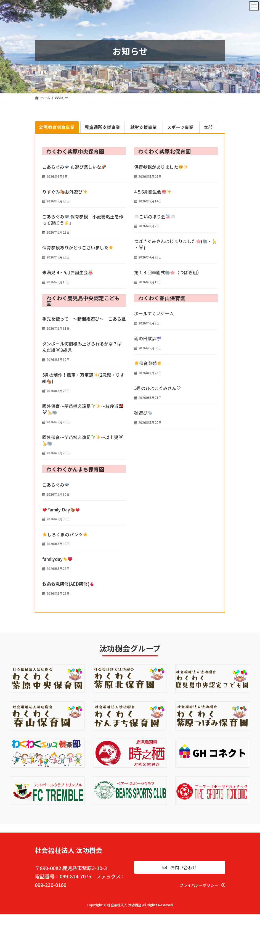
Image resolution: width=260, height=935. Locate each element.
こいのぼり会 (154, 216)
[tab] (57, 127)
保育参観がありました (161, 167)
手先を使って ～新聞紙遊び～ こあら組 (84, 319)
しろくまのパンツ (65, 534)
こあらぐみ (55, 485)
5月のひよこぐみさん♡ (157, 388)
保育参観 (147, 363)
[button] (179, 867)
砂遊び (143, 413)
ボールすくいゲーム (154, 313)
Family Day (61, 509)
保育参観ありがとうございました (77, 247)
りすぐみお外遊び (64, 192)
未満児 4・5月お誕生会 (67, 272)
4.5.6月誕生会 (152, 192)
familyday (57, 559)
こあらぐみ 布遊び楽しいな (74, 167)
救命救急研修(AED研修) (68, 584)
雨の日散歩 (147, 338)
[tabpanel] (130, 376)
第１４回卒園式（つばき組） (167, 272)
